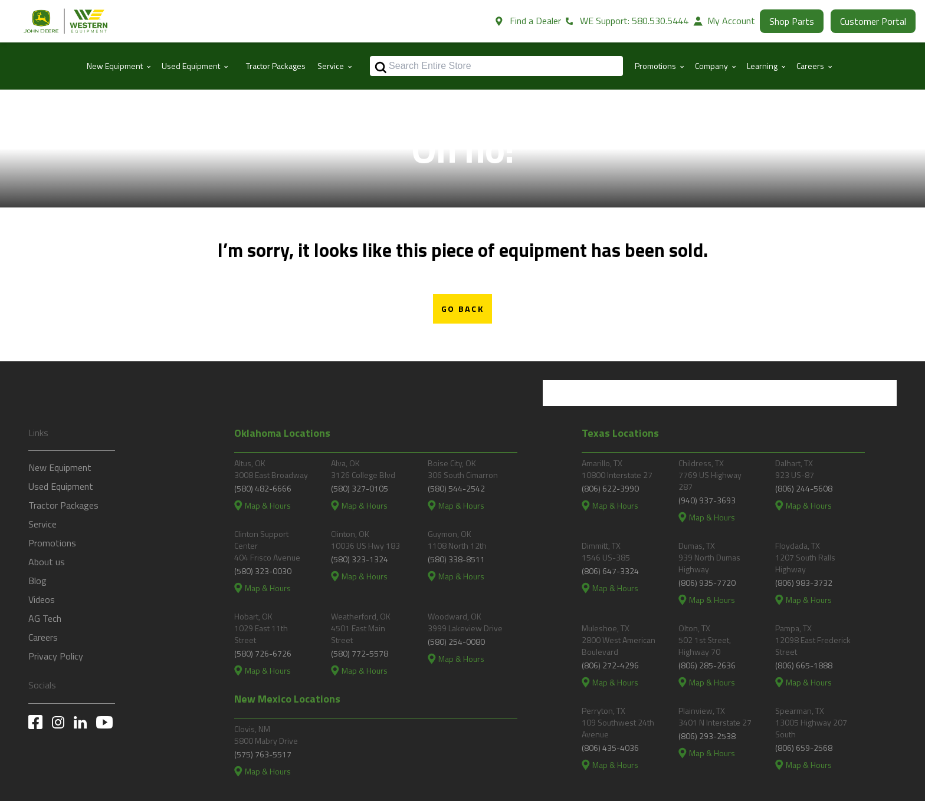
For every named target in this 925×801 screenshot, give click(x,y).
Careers (43, 638)
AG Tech (44, 619)
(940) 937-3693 (707, 500)
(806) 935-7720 (707, 582)
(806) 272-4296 (610, 665)
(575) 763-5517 (262, 754)
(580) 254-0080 (456, 641)
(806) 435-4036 (610, 747)
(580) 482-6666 (262, 488)
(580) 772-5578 (359, 653)
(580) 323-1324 (359, 559)
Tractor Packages (276, 66)
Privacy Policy (55, 657)
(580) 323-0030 (262, 571)
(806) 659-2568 (803, 747)
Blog (37, 581)
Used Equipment (60, 487)
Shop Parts (791, 21)
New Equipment (59, 468)
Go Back (462, 308)
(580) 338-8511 (456, 559)
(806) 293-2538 (707, 736)
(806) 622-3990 (610, 488)
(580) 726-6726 (262, 653)
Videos (41, 600)
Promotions (52, 543)
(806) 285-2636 (707, 665)
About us (46, 562)
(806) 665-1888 (803, 665)
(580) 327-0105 (359, 488)
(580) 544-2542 (456, 488)
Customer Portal (873, 21)
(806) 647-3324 (610, 571)
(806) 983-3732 (803, 582)
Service (42, 524)
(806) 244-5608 (803, 488)
